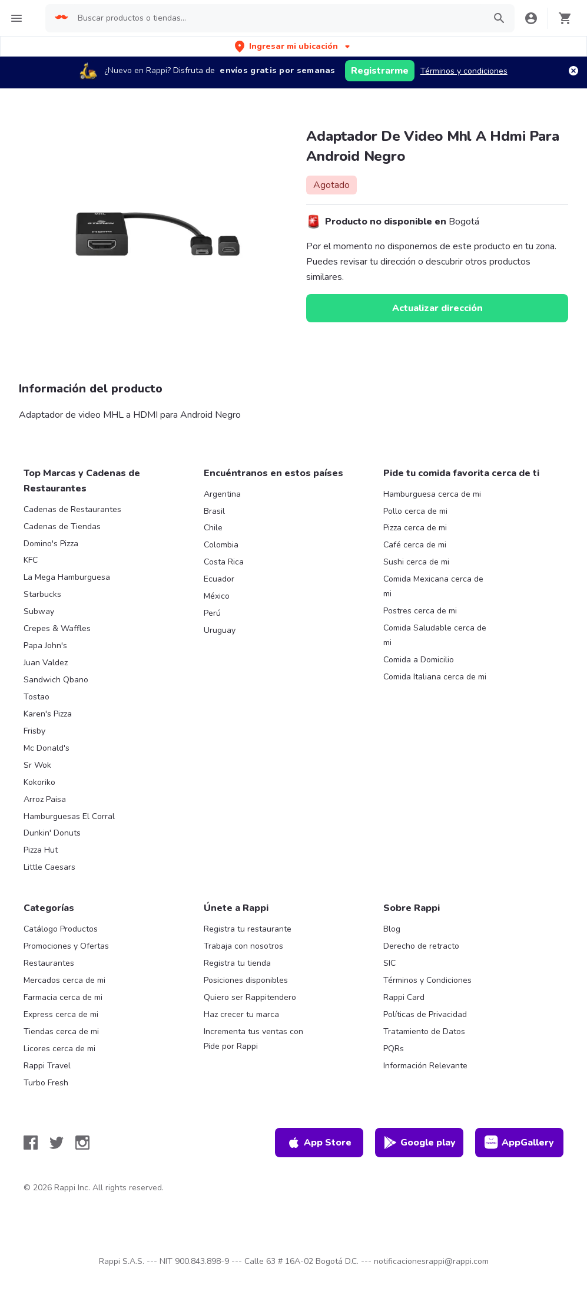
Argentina (222, 494)
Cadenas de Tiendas (62, 526)
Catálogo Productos (61, 929)
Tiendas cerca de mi (61, 1031)
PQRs (393, 1048)
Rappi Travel (47, 1065)
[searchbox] (278, 18)
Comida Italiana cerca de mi (434, 676)
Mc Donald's (46, 748)
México (217, 596)
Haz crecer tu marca (241, 1014)
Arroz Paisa (45, 799)
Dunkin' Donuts (52, 832)
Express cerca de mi (61, 1014)
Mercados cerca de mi (64, 980)
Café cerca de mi (414, 544)
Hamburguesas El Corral (69, 816)
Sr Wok (37, 765)
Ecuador (219, 579)
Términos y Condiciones (427, 980)
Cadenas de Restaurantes (72, 509)
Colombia (221, 544)
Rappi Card (404, 997)
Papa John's (45, 645)
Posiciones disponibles (246, 980)
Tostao (36, 696)
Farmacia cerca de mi (63, 997)
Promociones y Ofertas (66, 946)
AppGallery (519, 1142)
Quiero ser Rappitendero (250, 997)
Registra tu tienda (237, 963)
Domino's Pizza (51, 543)
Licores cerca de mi (59, 1048)
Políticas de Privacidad (425, 1014)
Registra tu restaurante (247, 929)
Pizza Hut (41, 850)
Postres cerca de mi (420, 610)
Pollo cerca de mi (415, 511)
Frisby (34, 731)
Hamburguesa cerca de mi (432, 494)
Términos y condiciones (464, 71)
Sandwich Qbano (56, 679)
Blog (391, 929)
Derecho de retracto (421, 946)
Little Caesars (49, 867)
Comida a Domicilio (418, 659)
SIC (389, 963)
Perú (212, 613)
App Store (319, 1142)
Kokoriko (39, 782)
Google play (419, 1142)
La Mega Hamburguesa (67, 577)
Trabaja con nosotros (243, 946)
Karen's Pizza (48, 713)
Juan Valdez (46, 662)
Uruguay (220, 630)
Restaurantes (49, 963)
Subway (39, 611)
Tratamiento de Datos (424, 1031)
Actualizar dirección (437, 308)
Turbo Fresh (46, 1082)
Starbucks (42, 594)
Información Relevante (425, 1065)
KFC (31, 560)
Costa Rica (224, 561)
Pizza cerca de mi (415, 527)
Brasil (214, 511)
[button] (293, 46)
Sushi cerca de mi (416, 561)
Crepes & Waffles (57, 628)
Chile (213, 527)
